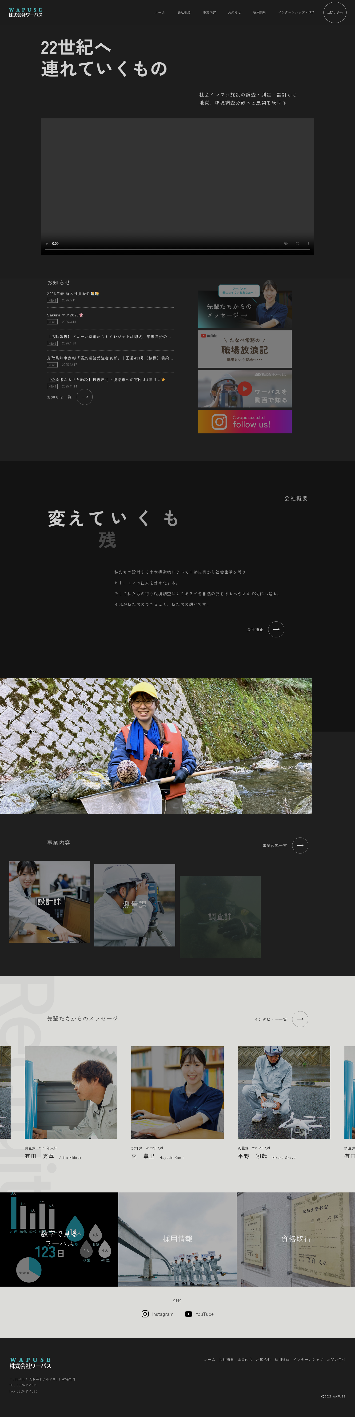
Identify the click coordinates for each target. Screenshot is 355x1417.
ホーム (160, 12)
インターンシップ (308, 1359)
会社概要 (184, 12)
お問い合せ (335, 12)
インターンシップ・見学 (296, 12)
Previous (5, 1099)
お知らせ (234, 12)
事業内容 (209, 12)
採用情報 (259, 12)
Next (349, 1099)
